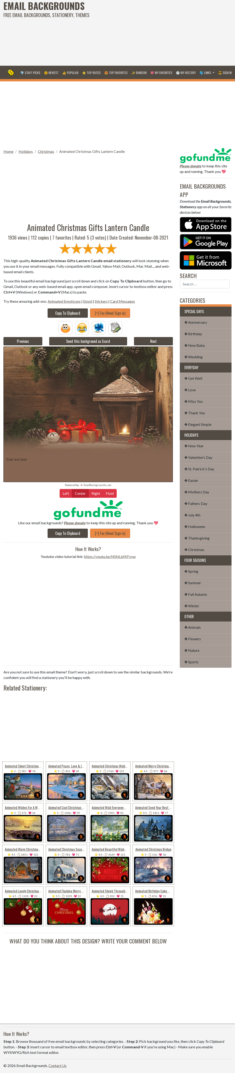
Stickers (101, 301)
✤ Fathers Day (195, 503)
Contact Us (58, 1065)
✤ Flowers (192, 639)
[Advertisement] (158, 32)
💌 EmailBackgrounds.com (95, 484)
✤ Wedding (193, 357)
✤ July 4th (192, 515)
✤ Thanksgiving (197, 538)
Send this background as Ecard (88, 341)
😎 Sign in (225, 72)
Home (8, 151)
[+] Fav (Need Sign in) (110, 313)
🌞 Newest (51, 72)
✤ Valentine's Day (198, 457)
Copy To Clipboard (67, 313)
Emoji (87, 301)
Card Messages (122, 301)
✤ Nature (191, 650)
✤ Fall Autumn (195, 594)
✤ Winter (191, 606)
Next (153, 341)
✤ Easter (191, 480)
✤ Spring (191, 571)
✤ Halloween (194, 526)
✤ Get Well (193, 378)
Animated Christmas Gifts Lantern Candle (92, 151)
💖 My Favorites (161, 72)
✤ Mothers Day (196, 492)
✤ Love (190, 390)
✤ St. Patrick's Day (199, 469)
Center (80, 493)
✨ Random (138, 72)
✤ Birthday (193, 334)
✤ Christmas (194, 549)
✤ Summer (192, 583)
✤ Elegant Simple (197, 424)
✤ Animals (192, 627)
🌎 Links (205, 72)
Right (96, 493)
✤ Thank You (194, 413)
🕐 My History (186, 72)
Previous (23, 341)
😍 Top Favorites (116, 72)
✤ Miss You (193, 401)
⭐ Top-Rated (91, 72)
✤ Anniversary (195, 322)
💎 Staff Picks (30, 72)
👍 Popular (70, 72)
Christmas (46, 151)
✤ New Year (194, 446)
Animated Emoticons (64, 301)
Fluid (110, 493)
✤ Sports (191, 662)
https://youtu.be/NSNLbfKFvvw (110, 556)
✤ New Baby (194, 345)
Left (66, 493)
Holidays (25, 151)
